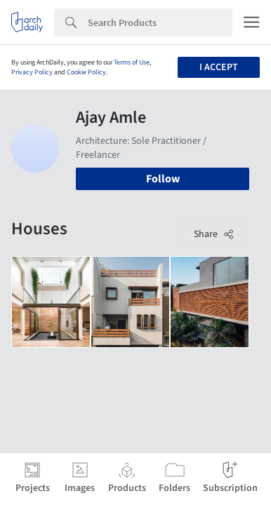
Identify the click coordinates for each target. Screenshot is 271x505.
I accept (218, 67)
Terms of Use (132, 62)
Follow (163, 179)
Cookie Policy (86, 72)
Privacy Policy (32, 72)
